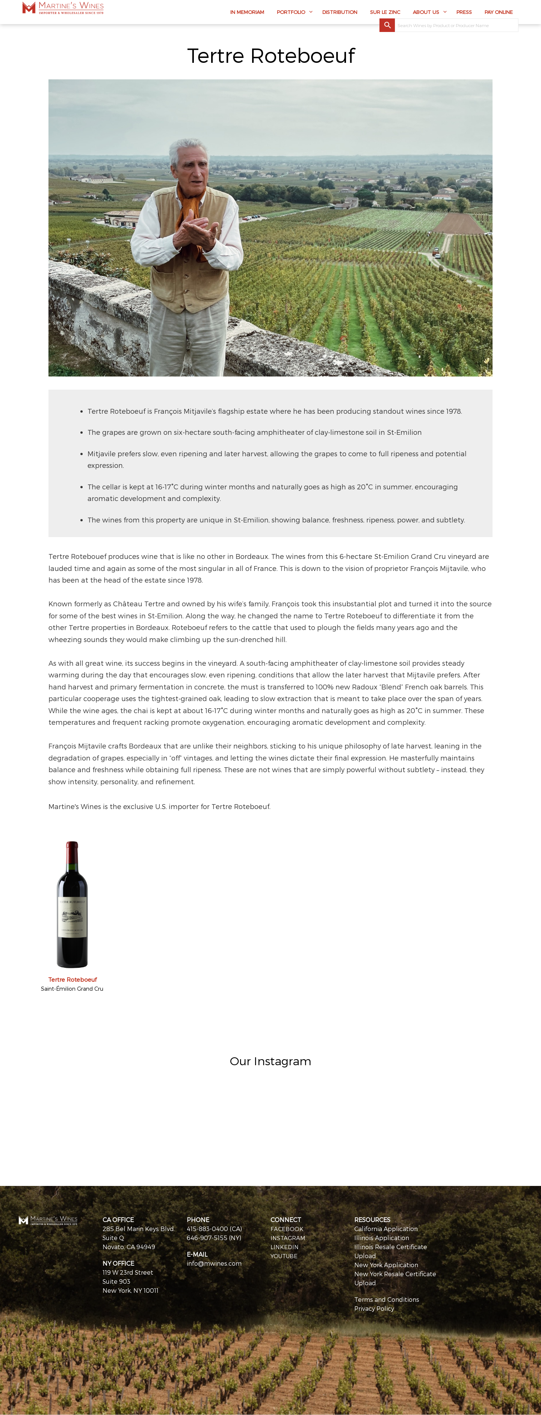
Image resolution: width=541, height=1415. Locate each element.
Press (464, 14)
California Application (386, 1228)
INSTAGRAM (288, 1237)
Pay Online (499, 14)
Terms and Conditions (386, 1299)
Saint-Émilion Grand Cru (72, 988)
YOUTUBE (285, 1255)
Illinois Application (381, 1237)
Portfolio (291, 14)
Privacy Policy (374, 1308)
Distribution (339, 14)
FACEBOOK (287, 1228)
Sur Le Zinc (385, 14)
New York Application (386, 1264)
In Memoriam (247, 14)
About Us (426, 14)
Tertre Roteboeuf (72, 979)
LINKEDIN (285, 1246)
